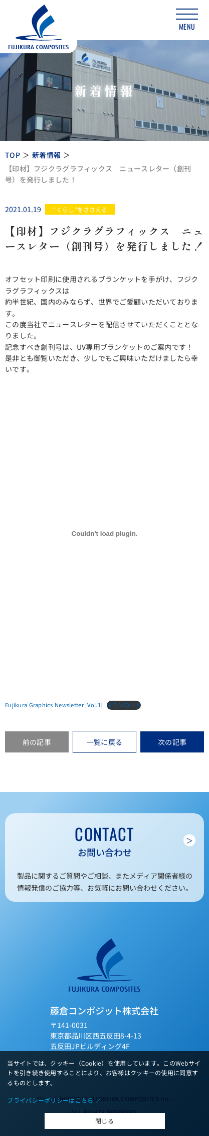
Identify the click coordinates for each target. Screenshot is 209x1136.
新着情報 (46, 155)
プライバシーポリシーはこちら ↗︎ (54, 1100)
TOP (12, 155)
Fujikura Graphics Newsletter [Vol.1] (54, 705)
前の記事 (37, 742)
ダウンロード (124, 705)
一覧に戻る (104, 742)
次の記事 (172, 742)
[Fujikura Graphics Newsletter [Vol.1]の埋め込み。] (104, 534)
